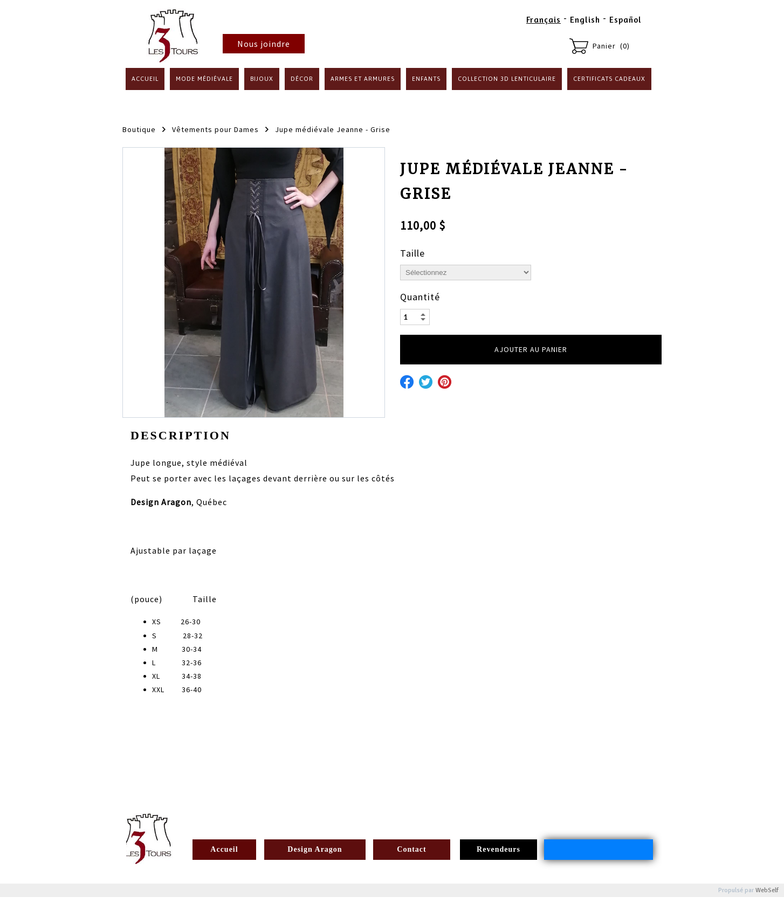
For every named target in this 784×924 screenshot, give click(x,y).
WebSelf (767, 890)
